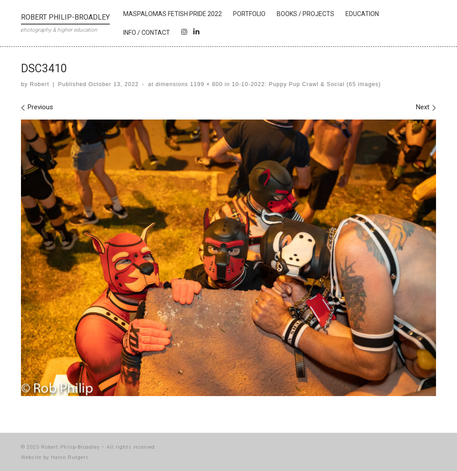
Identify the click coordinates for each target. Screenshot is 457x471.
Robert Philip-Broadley (70, 447)
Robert (39, 84)
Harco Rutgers (70, 457)
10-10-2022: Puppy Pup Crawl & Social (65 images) (305, 84)
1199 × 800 (205, 84)
